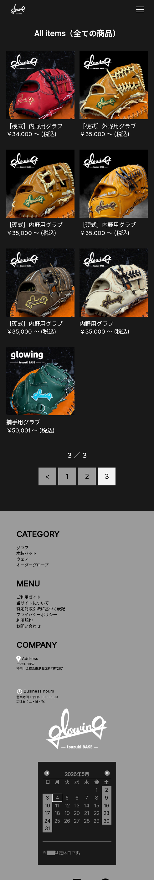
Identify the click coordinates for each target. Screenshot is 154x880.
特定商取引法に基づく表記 (40, 608)
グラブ (22, 547)
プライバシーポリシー (36, 614)
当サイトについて (32, 603)
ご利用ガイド (28, 597)
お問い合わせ (28, 626)
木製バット (26, 553)
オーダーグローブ (32, 564)
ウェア (22, 559)
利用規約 (24, 620)
